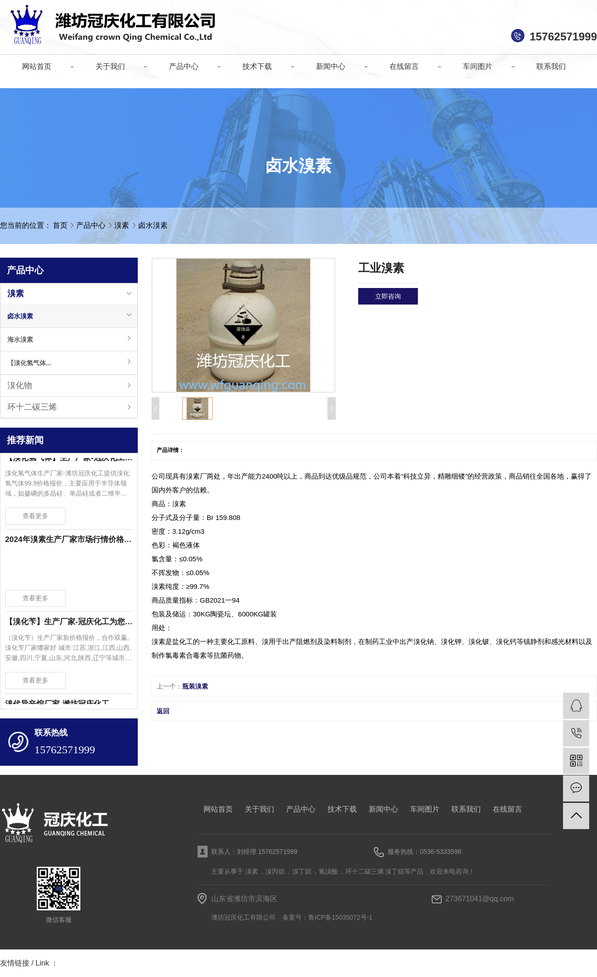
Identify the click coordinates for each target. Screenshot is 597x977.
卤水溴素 (153, 225)
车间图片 (424, 809)
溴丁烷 (301, 871)
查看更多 (35, 517)
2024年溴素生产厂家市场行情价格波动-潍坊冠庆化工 (69, 541)
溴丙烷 (275, 871)
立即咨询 (388, 296)
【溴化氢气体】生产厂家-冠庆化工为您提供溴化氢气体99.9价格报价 (69, 459)
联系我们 (466, 809)
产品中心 (91, 225)
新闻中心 (383, 809)
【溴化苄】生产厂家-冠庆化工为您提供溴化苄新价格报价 (69, 623)
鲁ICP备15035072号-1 (340, 917)
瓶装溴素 (195, 686)
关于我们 (259, 809)
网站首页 (218, 809)
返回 (163, 711)
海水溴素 (20, 339)
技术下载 (342, 809)
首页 (60, 225)
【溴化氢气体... (29, 363)
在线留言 (507, 809)
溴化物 (19, 385)
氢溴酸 (328, 871)
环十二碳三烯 (32, 407)
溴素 (122, 225)
